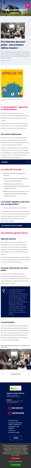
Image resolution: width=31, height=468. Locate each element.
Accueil (16, 438)
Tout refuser (15, 458)
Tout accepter (15, 464)
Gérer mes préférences (15, 461)
